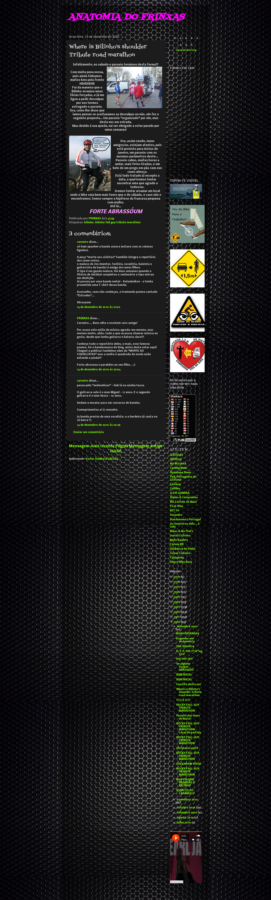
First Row (176, 506)
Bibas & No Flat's (181, 531)
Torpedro (176, 515)
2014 (177, 602)
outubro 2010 (186, 807)
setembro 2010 (187, 812)
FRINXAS (83, 318)
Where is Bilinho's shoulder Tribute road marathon (189, 692)
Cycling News (178, 468)
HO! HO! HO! (184, 659)
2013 (177, 607)
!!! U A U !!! (183, 700)
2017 (177, 587)
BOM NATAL (184, 674)
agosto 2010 (185, 817)
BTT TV (174, 510)
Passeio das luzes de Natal (188, 717)
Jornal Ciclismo (180, 535)
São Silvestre (185, 646)
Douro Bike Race (181, 562)
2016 (177, 592)
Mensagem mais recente (92, 446)
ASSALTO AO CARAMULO (185, 792)
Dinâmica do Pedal (182, 549)
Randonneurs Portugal (185, 519)
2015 (177, 597)
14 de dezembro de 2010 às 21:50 (98, 307)
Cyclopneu (177, 557)
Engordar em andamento (185, 640)
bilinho (89, 222)
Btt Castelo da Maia (183, 502)
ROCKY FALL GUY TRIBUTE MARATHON (187, 708)
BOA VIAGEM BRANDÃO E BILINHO (185, 782)
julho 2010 (184, 822)
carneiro (82, 242)
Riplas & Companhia (184, 497)
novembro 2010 (187, 799)
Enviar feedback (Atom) (102, 459)
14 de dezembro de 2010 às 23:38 (98, 425)
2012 (177, 612)
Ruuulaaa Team (180, 472)
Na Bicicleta (178, 463)
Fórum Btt (177, 544)
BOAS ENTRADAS (187, 633)
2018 (177, 582)
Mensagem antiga (145, 446)
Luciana (175, 484)
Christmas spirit (187, 748)
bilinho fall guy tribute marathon (118, 222)
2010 (177, 622)
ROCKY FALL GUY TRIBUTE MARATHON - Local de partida (188, 728)
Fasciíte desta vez (188, 684)
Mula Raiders (179, 540)
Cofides (175, 488)
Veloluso (175, 459)
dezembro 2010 (187, 626)
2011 (177, 617)
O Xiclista (176, 455)
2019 (177, 577)
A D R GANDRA (180, 493)
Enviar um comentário (88, 432)
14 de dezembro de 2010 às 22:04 (98, 369)
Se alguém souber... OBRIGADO (185, 667)
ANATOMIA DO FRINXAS (126, 17)
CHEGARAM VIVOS (188, 764)
